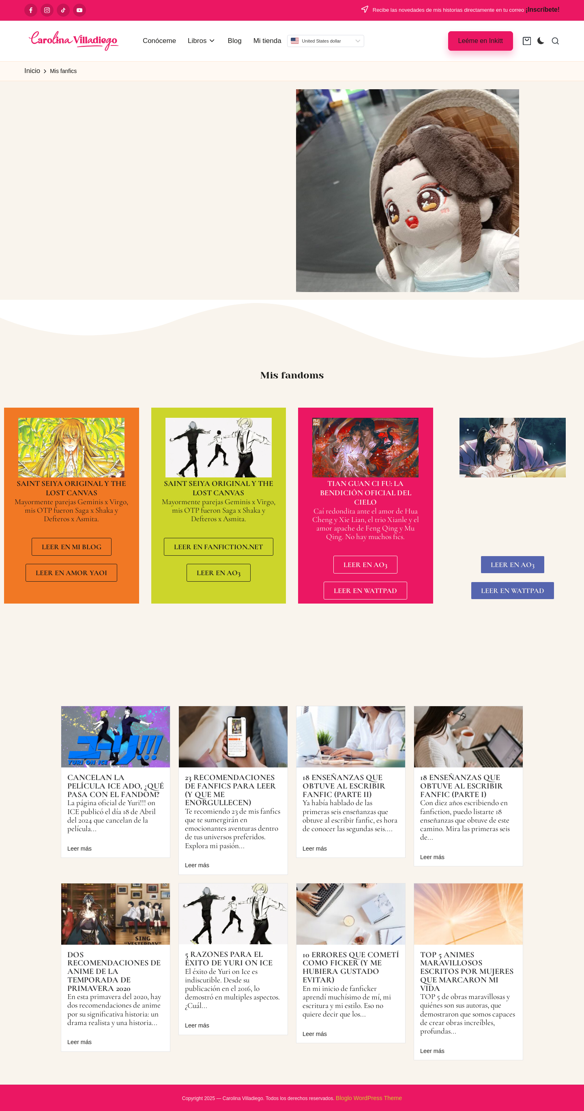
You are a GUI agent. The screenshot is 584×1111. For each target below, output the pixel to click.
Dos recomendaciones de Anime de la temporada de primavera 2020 (114, 971)
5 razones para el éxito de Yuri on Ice (229, 958)
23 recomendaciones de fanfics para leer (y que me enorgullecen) (230, 790)
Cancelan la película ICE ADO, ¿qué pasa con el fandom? (115, 785)
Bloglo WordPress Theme (369, 1098)
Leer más (79, 848)
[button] (480, 40)
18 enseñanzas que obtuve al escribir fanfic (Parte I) (461, 785)
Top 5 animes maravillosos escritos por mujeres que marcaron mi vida (466, 971)
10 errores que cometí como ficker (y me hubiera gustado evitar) (351, 967)
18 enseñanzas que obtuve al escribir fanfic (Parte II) (344, 785)
